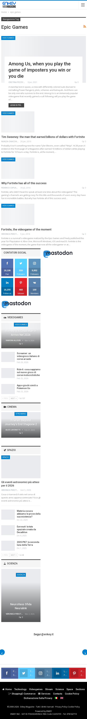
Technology (20, 689)
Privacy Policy (61, 706)
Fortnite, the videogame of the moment (26, 229)
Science (59, 689)
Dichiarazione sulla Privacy (38, 698)
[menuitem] (56, 698)
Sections (80, 689)
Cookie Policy (72, 693)
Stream (49, 689)
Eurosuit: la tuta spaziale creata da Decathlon (26, 529)
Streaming (21, 414)
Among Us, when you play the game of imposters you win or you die (40, 70)
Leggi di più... (16, 105)
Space (70, 689)
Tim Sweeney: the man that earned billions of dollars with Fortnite (43, 137)
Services (44, 693)
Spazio (5, 457)
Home (7, 689)
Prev (5, 398)
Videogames (8, 38)
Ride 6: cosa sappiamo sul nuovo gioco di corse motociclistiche (29, 372)
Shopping (21, 693)
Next (13, 398)
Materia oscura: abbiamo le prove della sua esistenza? (29, 514)
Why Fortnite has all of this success (23, 183)
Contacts (57, 693)
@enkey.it (47, 634)
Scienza (21, 575)
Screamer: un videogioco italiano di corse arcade (28, 356)
